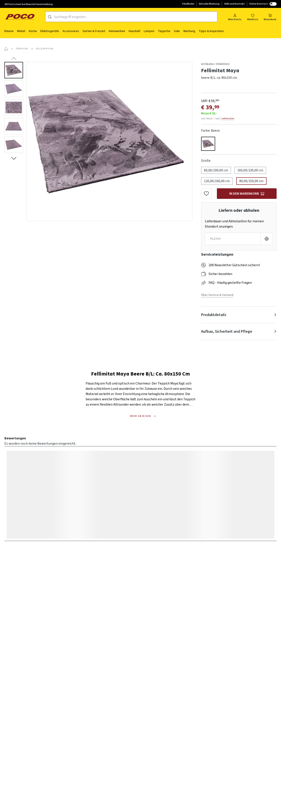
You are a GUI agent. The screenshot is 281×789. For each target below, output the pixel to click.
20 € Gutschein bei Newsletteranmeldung (28, 4)
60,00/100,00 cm (216, 170)
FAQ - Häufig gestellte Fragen (230, 282)
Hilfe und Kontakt (234, 4)
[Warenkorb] (270, 17)
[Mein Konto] (234, 17)
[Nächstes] (13, 158)
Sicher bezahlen (220, 273)
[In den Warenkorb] (247, 193)
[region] (98, 141)
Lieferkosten (227, 118)
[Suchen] (49, 17)
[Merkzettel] (252, 17)
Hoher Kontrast (263, 4)
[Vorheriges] (13, 58)
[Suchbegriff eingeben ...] (135, 17)
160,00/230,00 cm (250, 170)
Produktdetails (213, 315)
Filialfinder (188, 4)
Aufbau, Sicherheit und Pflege (226, 331)
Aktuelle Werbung (209, 4)
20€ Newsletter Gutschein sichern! (234, 265)
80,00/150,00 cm (251, 181)
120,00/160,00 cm (217, 181)
